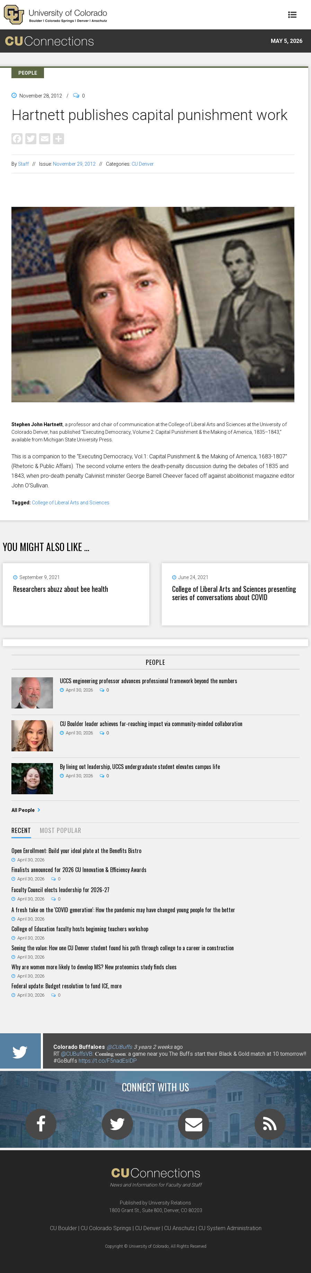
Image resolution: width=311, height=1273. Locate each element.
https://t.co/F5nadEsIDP (108, 1060)
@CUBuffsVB (76, 1054)
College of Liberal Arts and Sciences (70, 502)
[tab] (21, 830)
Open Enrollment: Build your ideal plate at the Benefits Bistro (76, 850)
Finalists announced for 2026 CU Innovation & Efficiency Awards (78, 870)
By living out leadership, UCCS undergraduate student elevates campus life (140, 766)
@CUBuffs (119, 1047)
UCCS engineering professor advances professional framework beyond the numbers (148, 681)
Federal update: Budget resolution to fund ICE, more (66, 986)
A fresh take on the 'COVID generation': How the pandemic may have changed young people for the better (123, 910)
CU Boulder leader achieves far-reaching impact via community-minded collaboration (151, 724)
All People (23, 810)
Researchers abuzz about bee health (60, 589)
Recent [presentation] (21, 830)
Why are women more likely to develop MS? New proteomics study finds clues (94, 967)
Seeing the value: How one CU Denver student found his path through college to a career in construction (122, 948)
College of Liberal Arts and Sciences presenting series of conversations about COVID (234, 593)
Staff (23, 164)
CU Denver (143, 164)
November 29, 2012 (74, 164)
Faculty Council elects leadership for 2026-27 (60, 890)
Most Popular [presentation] (60, 830)
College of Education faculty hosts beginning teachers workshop (79, 929)
